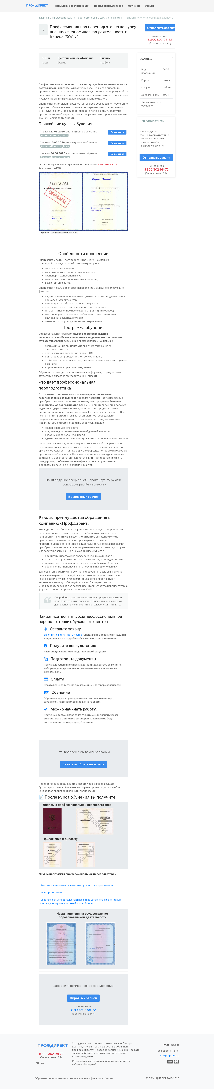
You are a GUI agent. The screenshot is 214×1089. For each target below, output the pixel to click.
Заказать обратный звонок (83, 764)
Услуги (149, 5)
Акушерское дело (51, 892)
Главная (44, 17)
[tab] (156, 59)
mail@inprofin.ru (169, 1055)
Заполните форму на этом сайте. (63, 634)
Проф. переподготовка (108, 5)
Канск (175, 1050)
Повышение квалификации (72, 5)
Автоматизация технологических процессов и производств (77, 885)
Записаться (117, 132)
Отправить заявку (161, 28)
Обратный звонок (83, 998)
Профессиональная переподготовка (74, 17)
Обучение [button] (146, 59)
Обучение (134, 5)
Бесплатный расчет (83, 497)
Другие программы (111, 17)
